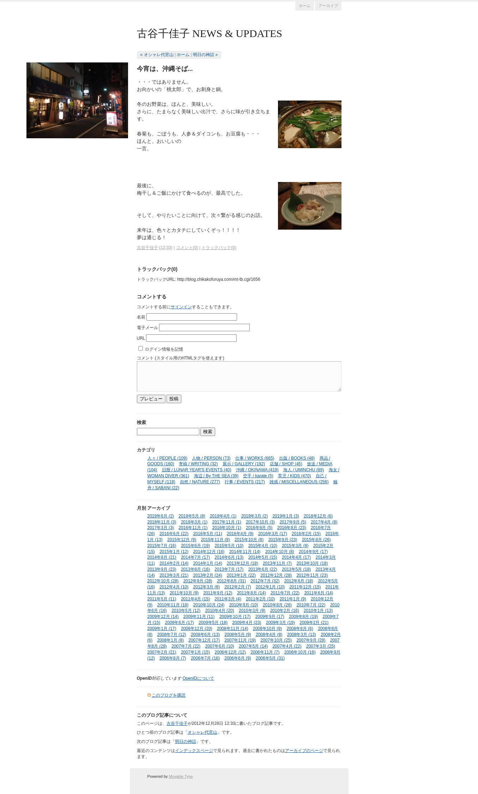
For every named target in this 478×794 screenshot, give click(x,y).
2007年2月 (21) (161, 652)
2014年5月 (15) (262, 557)
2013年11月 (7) (277, 563)
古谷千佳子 (147, 247)
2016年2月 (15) (306, 533)
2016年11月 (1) (193, 527)
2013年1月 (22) (241, 575)
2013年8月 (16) (195, 569)
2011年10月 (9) (184, 592)
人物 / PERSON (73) (211, 458)
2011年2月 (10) (260, 598)
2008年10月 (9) (267, 628)
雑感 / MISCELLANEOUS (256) (299, 481)
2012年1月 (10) (270, 586)
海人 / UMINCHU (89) (303, 469)
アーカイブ (328, 6)
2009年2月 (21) (313, 622)
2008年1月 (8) (170, 640)
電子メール (147, 327)
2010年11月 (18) (173, 604)
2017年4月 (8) (324, 522)
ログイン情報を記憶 (164, 349)
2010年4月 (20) (219, 610)
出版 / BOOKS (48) (297, 458)
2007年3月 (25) (320, 646)
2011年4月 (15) (195, 598)
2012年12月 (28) (276, 575)
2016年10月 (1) (226, 527)
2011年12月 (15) (305, 586)
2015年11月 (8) (215, 539)
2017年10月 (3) (260, 522)
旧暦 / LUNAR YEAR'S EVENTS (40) (196, 469)
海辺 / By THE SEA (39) (216, 475)
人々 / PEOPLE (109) (167, 458)
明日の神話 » (205, 54)
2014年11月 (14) (245, 551)
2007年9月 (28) (310, 640)
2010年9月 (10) (243, 604)
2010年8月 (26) (277, 604)
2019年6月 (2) (160, 516)
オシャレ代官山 (202, 732)
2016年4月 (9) (240, 533)
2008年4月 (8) (269, 634)
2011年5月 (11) (161, 598)
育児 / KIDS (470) (294, 475)
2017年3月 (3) (160, 527)
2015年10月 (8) (249, 539)
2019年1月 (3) (285, 516)
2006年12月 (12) (230, 652)
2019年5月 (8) (192, 516)
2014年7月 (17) (195, 557)
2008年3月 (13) (301, 634)
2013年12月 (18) (242, 563)
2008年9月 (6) (299, 628)
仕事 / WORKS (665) (254, 458)
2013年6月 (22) (262, 569)
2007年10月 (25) (276, 640)
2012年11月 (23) (312, 575)
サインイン (181, 306)
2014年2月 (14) (173, 563)
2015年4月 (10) (262, 545)
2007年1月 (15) (195, 652)
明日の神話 (185, 741)
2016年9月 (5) (259, 527)
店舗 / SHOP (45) (286, 463)
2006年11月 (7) (264, 652)
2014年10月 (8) (279, 551)
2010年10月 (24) (209, 604)
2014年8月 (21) (161, 557)
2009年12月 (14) (163, 616)
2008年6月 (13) (205, 634)
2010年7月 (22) (310, 604)
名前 (141, 317)
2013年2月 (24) (207, 575)
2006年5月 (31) (270, 658)
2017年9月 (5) (292, 522)
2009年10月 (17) (235, 616)
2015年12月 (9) (181, 539)
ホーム (304, 6)
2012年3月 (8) (206, 586)
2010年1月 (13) (318, 610)
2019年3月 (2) (254, 516)
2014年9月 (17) (313, 551)
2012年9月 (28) (197, 580)
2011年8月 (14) (251, 592)
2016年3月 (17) (272, 533)
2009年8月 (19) (303, 616)
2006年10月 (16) (300, 652)
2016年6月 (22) (173, 533)
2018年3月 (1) (194, 522)
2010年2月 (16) (284, 610)
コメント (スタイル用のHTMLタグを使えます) (180, 358)
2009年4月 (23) (246, 622)
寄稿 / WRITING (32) (198, 463)
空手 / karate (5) (258, 475)
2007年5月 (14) (253, 646)
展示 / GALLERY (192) (244, 463)
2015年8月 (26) (316, 539)
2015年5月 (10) (228, 545)
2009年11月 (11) (199, 616)
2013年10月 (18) (312, 563)
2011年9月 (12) (217, 592)
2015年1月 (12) (173, 551)
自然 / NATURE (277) (200, 481)
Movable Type (181, 776)
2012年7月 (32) (264, 580)
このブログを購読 (169, 695)
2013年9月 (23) (161, 569)
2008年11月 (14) (232, 628)
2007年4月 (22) (286, 646)
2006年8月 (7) (172, 658)
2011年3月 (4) (227, 598)
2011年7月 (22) (285, 592)
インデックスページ (194, 750)
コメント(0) (187, 247)
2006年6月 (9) (237, 658)
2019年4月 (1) (223, 516)
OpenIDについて (198, 678)
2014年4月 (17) (296, 557)
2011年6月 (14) (318, 592)
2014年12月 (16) (209, 551)
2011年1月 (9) (292, 598)
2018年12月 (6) (318, 516)
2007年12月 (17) (204, 640)
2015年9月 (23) (282, 539)
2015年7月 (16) (161, 545)
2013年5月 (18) (296, 569)
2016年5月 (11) (207, 533)
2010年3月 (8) (252, 610)
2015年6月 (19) (195, 545)
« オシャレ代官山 (157, 54)
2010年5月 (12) (185, 610)
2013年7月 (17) (228, 569)
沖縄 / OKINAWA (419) (257, 469)
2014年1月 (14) (207, 563)
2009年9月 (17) (269, 616)
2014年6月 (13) (228, 557)
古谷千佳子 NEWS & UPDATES (210, 33)
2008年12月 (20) (196, 628)
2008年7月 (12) (171, 634)
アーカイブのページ (304, 750)
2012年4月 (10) (173, 586)
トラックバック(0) (218, 247)
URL (141, 338)
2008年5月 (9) (237, 634)
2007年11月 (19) (240, 640)
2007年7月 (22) (185, 646)
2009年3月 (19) (280, 622)
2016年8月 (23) (291, 527)
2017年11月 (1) (226, 522)
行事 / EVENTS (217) (245, 481)
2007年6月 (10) (219, 646)
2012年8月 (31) (231, 580)
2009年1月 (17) (161, 628)
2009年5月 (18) (213, 622)
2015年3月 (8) (295, 545)
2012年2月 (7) (237, 586)
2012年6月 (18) (298, 580)
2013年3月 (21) (173, 575)
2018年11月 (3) (161, 522)
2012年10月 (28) (163, 580)
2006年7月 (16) (205, 658)
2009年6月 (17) (179, 622)
